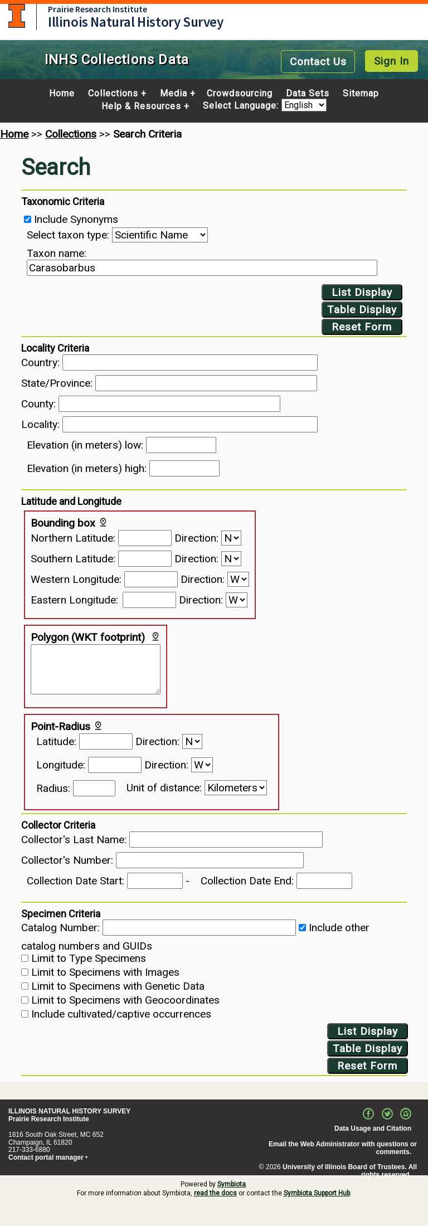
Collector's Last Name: (74, 839)
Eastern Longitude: (74, 599)
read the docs (215, 1193)
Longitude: (60, 764)
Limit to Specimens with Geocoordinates (125, 1000)
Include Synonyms (76, 219)
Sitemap (361, 94)
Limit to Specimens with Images (105, 972)
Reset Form (362, 326)
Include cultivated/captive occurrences (121, 1014)
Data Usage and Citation (372, 1128)
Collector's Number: (67, 860)
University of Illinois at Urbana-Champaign (16, 16)
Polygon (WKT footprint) (88, 637)
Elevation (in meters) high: (87, 468)
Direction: (196, 538)
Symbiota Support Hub (317, 1193)
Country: (40, 362)
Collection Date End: (247, 880)
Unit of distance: (164, 787)
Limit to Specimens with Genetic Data (118, 986)
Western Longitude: (76, 579)
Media (173, 94)
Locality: (40, 424)
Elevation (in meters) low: (85, 445)
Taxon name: (56, 253)
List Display (362, 292)
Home (62, 94)
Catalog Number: (60, 927)
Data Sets (307, 94)
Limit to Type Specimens (88, 958)
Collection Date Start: (75, 880)
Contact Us (318, 61)
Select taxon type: (68, 234)
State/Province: (57, 383)
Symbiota (231, 1184)
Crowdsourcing (240, 94)
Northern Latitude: (73, 538)
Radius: (53, 788)
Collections (113, 94)
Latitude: (56, 741)
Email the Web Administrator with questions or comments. (343, 1148)
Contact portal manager (46, 1157)
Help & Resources (141, 106)
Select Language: (242, 106)
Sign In (391, 61)
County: (38, 403)
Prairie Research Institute (97, 8)
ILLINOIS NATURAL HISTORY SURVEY (69, 1111)
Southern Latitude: (73, 558)
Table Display (362, 309)
